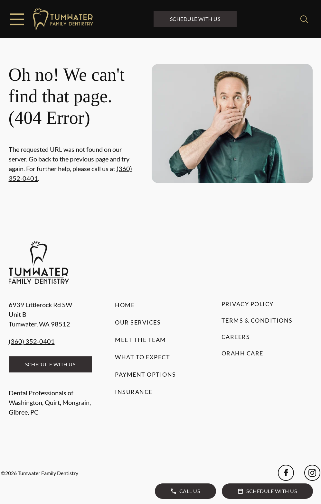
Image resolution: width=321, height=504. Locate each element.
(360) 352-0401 (32, 341)
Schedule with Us (195, 19)
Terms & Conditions (257, 320)
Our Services (138, 322)
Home (125, 304)
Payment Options (145, 374)
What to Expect (142, 357)
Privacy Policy (248, 303)
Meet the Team (140, 339)
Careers (236, 336)
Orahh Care (242, 353)
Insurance (134, 391)
